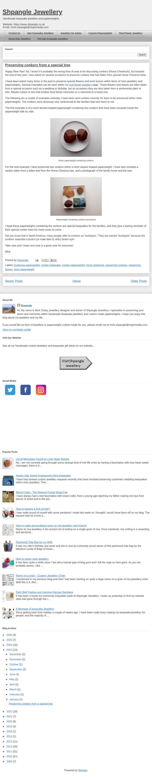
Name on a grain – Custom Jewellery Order (40, 575)
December (15, 654)
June (12, 674)
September (16, 669)
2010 (9, 756)
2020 (9, 721)
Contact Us (14, 33)
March (13, 689)
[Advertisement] (76, 423)
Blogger (82, 770)
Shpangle (26, 305)
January (14, 699)
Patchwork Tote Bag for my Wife (34, 542)
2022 (9, 711)
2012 (9, 746)
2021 (9, 716)
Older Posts (139, 281)
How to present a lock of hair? (33, 509)
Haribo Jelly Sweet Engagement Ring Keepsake (43, 475)
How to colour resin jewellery (32, 559)
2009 (9, 761)
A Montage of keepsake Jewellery (35, 609)
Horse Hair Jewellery (20, 38)
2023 (9, 650)
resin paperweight (24, 269)
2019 (9, 726)
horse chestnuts (95, 265)
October (14, 664)
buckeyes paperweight (27, 265)
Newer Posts (14, 281)
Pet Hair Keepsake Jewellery (53, 38)
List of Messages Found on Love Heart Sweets (42, 459)
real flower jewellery (80, 84)
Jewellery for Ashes (71, 33)
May (12, 679)
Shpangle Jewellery (32, 11)
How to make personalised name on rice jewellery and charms (51, 525)
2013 (9, 741)
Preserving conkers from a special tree (37, 65)
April (12, 684)
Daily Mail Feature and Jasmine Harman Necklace (44, 592)
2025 (9, 640)
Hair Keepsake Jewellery (40, 33)
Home (77, 281)
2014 (9, 736)
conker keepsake (51, 265)
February (14, 694)
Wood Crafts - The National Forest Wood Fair (41, 492)
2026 (9, 635)
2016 (9, 731)
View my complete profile (16, 329)
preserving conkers (116, 265)
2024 (9, 645)
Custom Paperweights (100, 33)
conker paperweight (73, 265)
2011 (9, 751)
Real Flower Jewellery (131, 33)
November (15, 659)
